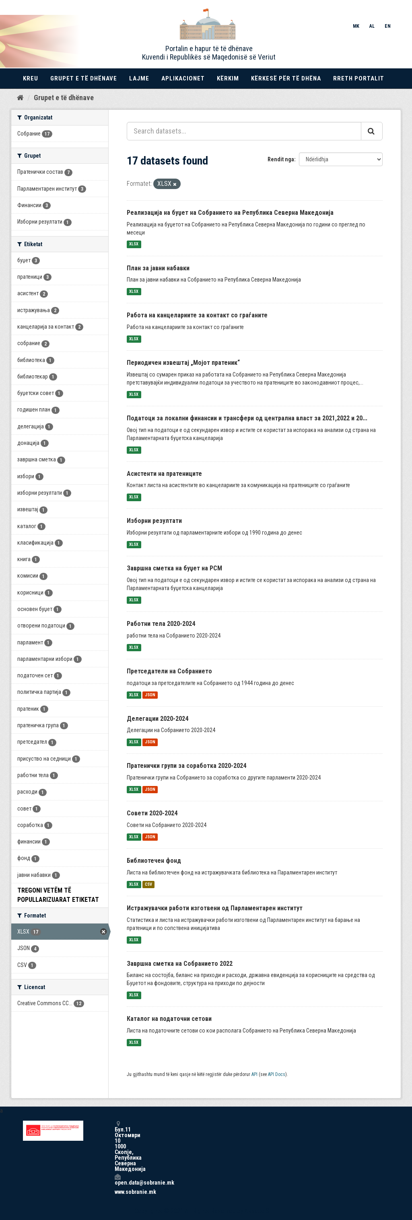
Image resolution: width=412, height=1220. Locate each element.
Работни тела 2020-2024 (161, 623)
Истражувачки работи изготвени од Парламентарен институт (215, 908)
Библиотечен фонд (154, 860)
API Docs (276, 1074)
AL (372, 26)
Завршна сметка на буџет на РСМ (174, 568)
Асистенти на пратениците (164, 473)
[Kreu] (20, 98)
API (254, 1074)
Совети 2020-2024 (152, 813)
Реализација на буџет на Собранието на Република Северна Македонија (230, 212)
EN (388, 26)
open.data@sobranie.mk (117, 1179)
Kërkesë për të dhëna (286, 78)
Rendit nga (281, 159)
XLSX (133, 244)
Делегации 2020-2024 (157, 718)
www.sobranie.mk (117, 1192)
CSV (148, 884)
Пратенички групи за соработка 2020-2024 (186, 765)
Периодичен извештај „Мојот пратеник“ (183, 362)
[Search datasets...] (244, 131)
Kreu (30, 78)
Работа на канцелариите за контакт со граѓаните (197, 315)
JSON (150, 694)
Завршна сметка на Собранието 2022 (180, 963)
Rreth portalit (358, 78)
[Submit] (372, 131)
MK (356, 26)
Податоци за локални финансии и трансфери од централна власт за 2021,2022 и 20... (247, 418)
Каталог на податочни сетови (169, 1018)
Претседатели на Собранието (169, 671)
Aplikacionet (183, 78)
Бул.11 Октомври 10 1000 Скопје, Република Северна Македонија (117, 1146)
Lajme (139, 78)
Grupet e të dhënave (83, 78)
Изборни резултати (154, 521)
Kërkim (228, 78)
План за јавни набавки (158, 268)
